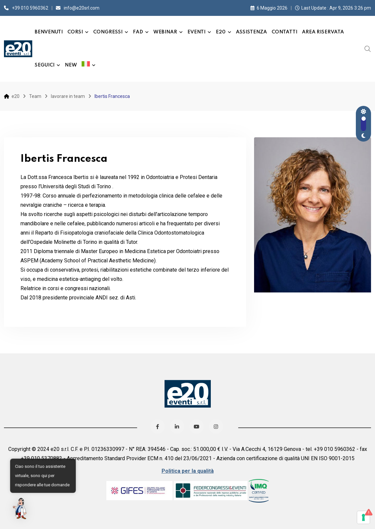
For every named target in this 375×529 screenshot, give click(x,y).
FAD (138, 32)
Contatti (284, 32)
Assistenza (251, 32)
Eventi (196, 32)
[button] (20, 508)
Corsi (75, 32)
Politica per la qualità (188, 471)
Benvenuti (49, 32)
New (71, 65)
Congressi (108, 32)
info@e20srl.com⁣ (81, 8)
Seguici (45, 65)
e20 (221, 32)
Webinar (165, 32)
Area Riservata (323, 32)
